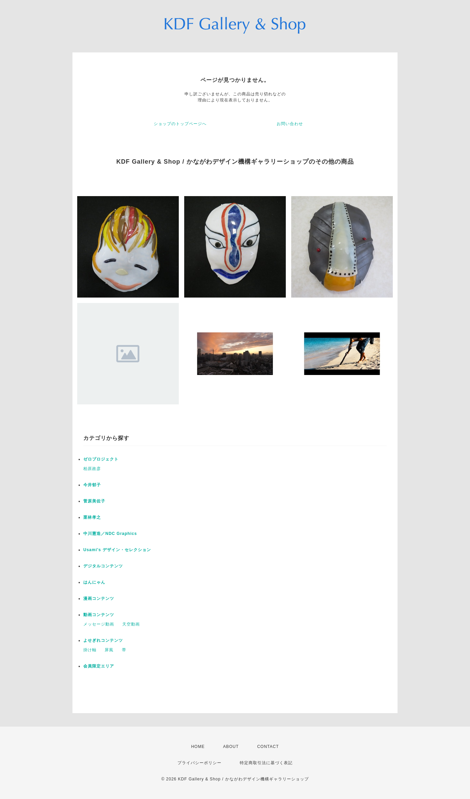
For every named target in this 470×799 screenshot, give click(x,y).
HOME (198, 746)
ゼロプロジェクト (101, 459)
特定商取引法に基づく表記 (266, 762)
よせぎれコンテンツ (103, 640)
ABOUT (231, 746)
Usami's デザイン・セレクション (117, 549)
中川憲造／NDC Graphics (110, 533)
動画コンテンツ (98, 614)
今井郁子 (92, 485)
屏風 (109, 650)
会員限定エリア (98, 666)
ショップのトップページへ (180, 123)
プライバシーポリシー (199, 762)
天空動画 (131, 624)
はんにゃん (94, 582)
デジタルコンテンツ (103, 566)
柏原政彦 (92, 468)
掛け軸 (90, 650)
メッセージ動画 (98, 624)
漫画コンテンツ (98, 598)
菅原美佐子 (94, 501)
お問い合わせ (290, 123)
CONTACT (268, 746)
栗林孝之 (92, 517)
